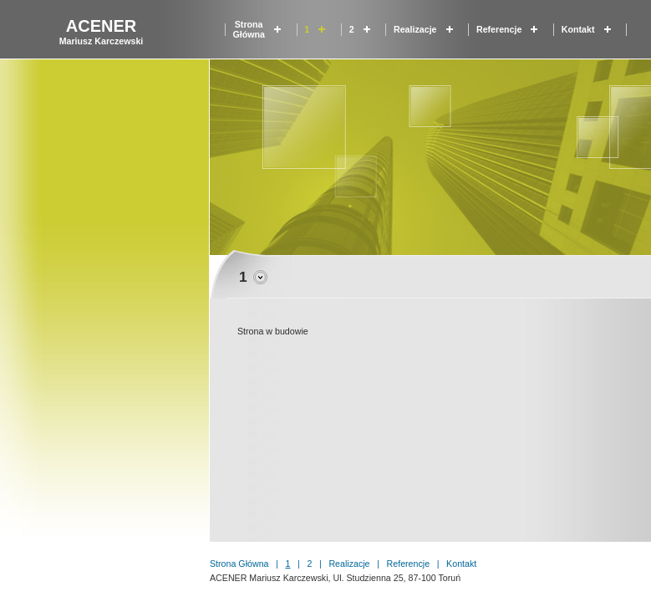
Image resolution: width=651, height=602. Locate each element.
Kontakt (578, 29)
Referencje (499, 29)
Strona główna (248, 29)
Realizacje (415, 29)
